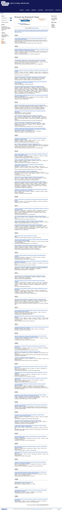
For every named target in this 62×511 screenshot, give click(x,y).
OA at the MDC (54, 18)
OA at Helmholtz (54, 19)
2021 (29, 30)
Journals (52, 26)
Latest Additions (4, 34)
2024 (21, 30)
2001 (43, 31)
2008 (26, 31)
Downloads (4, 36)
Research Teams (21, 23)
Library (33, 10)
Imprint (40, 10)
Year (2, 30)
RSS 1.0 (4, 42)
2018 (37, 30)
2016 (42, 30)
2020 (32, 30)
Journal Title (4, 29)
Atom (4, 41)
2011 (21, 31)
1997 (18, 32)
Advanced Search (5, 22)
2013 (15, 31)
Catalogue (53, 25)
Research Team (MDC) (6, 27)
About (22, 10)
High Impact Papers (5, 35)
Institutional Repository (19, 3)
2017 (39, 30)
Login (2, 13)
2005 (33, 31)
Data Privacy (49, 10)
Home (28, 10)
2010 (23, 31)
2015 (44, 30)
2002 (41, 31)
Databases (53, 27)
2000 (46, 31)
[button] (25, 20)
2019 (34, 30)
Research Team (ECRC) (6, 28)
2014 (47, 30)
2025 (19, 30)
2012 (18, 31)
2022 (26, 30)
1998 (15, 32)
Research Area (4, 26)
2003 (38, 31)
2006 (31, 31)
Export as (20, 19)
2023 (24, 30)
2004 (36, 31)
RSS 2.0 (4, 43)
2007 (28, 31)
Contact (58, 10)
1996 (21, 32)
